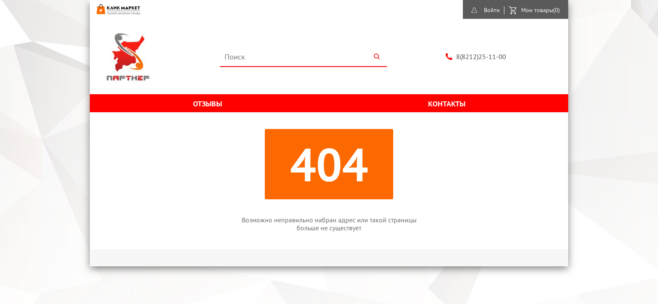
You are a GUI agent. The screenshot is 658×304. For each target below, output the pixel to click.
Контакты (446, 103)
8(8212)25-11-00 (481, 56)
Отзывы (207, 103)
